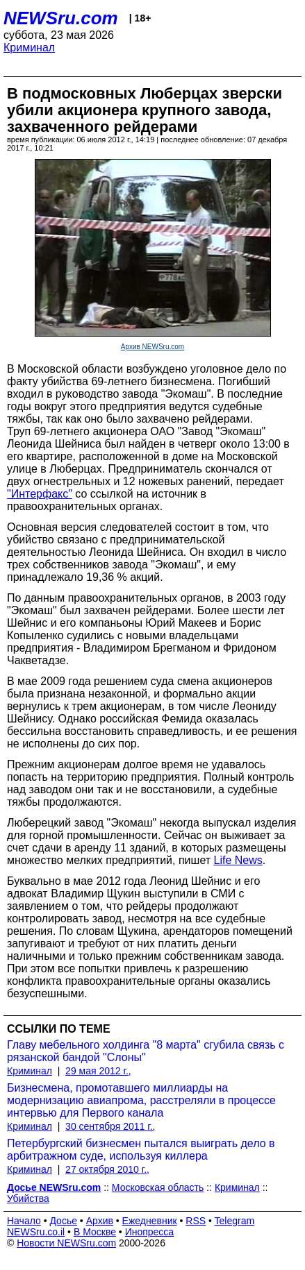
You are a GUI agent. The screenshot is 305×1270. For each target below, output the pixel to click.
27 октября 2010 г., (107, 1169)
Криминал (29, 47)
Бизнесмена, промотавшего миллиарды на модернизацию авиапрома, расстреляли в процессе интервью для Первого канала (141, 1100)
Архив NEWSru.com (152, 346)
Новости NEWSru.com (66, 1242)
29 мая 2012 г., (98, 1070)
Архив (99, 1220)
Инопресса (149, 1231)
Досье (63, 1220)
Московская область (158, 1187)
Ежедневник (149, 1220)
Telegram (235, 1220)
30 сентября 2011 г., (110, 1126)
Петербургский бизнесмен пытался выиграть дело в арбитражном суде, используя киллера (141, 1149)
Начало (24, 1220)
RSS (196, 1220)
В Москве (95, 1231)
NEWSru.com (60, 18)
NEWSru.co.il (36, 1231)
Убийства (28, 1198)
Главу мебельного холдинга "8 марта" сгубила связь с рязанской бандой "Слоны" (145, 1051)
